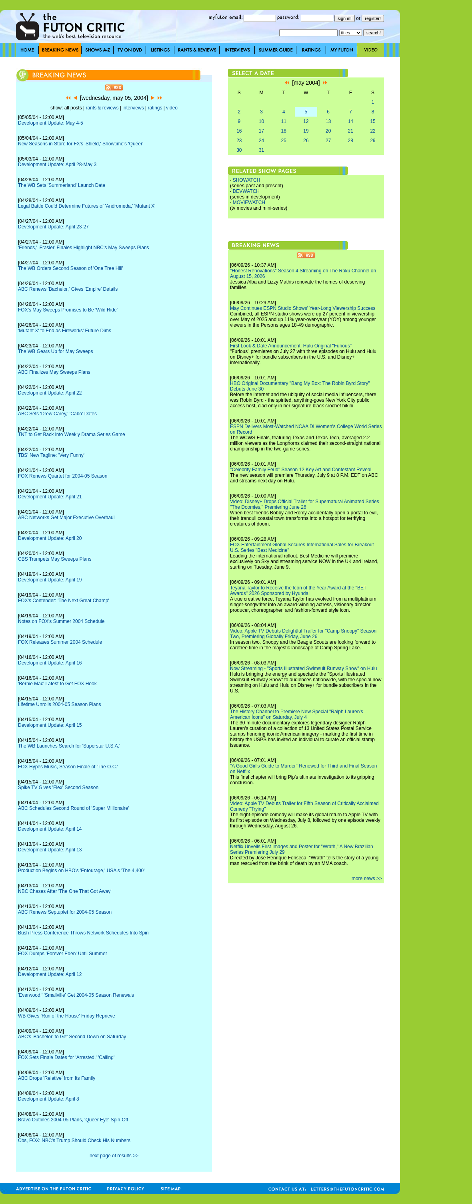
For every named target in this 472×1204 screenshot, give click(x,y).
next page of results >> (114, 1155)
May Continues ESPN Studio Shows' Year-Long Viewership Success (303, 308)
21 (350, 131)
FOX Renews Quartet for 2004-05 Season (62, 476)
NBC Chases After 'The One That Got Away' (65, 891)
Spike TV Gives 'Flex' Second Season (58, 787)
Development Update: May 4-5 (50, 123)
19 (305, 131)
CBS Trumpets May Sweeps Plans (54, 559)
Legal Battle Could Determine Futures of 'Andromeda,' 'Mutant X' (86, 206)
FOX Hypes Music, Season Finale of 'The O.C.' (68, 767)
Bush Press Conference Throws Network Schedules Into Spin (83, 933)
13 (328, 121)
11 (283, 121)
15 (372, 121)
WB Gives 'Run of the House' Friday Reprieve (66, 1016)
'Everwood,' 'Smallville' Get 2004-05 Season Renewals (76, 995)
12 (305, 121)
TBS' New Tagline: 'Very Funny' (51, 455)
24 (261, 140)
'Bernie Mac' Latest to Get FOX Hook (57, 683)
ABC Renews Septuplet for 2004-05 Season (65, 912)
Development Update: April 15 (50, 725)
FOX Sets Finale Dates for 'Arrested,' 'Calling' (66, 1057)
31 (261, 150)
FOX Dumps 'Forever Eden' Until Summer (62, 953)
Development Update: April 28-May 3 (57, 164)
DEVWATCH (246, 191)
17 (261, 131)
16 (239, 131)
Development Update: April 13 (50, 850)
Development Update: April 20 (50, 538)
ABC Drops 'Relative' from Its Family (56, 1078)
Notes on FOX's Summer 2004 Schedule (61, 621)
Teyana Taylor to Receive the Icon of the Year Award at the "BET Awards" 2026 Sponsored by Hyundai (298, 590)
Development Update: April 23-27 (53, 227)
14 (350, 121)
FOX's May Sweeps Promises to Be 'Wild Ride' (68, 310)
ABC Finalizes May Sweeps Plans (54, 372)
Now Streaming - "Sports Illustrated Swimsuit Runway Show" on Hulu (303, 668)
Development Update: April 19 (50, 580)
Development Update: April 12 (50, 974)
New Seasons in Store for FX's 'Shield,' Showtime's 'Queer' (80, 144)
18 (283, 131)
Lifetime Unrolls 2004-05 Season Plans (59, 704)
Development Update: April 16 (50, 663)
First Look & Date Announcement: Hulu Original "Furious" (291, 346)
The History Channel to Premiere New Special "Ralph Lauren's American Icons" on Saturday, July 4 (296, 714)
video (172, 108)
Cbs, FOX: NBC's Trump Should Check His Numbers (74, 1140)
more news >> (367, 878)
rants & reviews (102, 108)
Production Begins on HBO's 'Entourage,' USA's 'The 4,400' (81, 870)
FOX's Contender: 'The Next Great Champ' (63, 600)
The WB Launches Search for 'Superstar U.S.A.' (69, 746)
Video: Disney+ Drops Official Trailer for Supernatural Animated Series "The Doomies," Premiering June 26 (304, 504)
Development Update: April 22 (50, 393)
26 (305, 140)
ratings (155, 108)
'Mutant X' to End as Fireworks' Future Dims (64, 330)
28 (350, 140)
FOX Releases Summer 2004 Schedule (60, 642)
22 (372, 131)
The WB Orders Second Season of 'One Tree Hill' (70, 268)
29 (372, 140)
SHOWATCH (246, 180)
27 (328, 140)
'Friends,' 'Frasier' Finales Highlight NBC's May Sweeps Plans (83, 247)
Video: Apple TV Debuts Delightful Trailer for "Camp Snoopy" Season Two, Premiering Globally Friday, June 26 (303, 633)
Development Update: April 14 (50, 829)
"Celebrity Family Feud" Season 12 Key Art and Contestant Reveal (300, 469)
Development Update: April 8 (48, 1099)
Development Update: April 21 (50, 497)
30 (239, 150)
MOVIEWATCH (249, 202)
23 (239, 140)
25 (283, 140)
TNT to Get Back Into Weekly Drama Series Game (71, 434)
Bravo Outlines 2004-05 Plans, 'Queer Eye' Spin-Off (73, 1120)
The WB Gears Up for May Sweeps (55, 351)
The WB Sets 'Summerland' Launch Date (61, 185)
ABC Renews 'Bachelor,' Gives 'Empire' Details (68, 289)
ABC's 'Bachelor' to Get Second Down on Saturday (72, 1036)
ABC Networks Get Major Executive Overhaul (66, 517)
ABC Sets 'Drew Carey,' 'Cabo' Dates (57, 414)
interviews (133, 108)
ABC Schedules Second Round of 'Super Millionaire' (73, 808)
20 (328, 131)
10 (261, 121)
